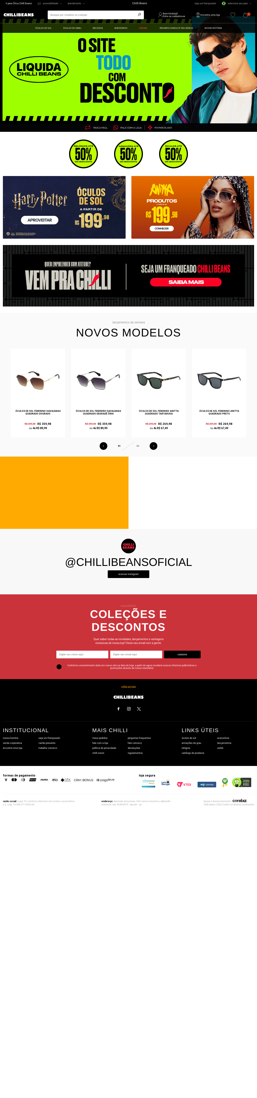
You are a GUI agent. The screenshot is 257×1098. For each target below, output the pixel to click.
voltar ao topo (128, 686)
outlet (220, 748)
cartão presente (46, 743)
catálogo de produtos (193, 753)
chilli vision (98, 753)
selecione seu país (235, 3)
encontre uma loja (12, 748)
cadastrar (182, 654)
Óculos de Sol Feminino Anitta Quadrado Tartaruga (159, 412)
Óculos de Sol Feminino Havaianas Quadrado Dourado (38, 412)
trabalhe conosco (47, 748)
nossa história (10, 738)
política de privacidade (104, 748)
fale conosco (135, 743)
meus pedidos (100, 738)
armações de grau (191, 743)
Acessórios (120, 28)
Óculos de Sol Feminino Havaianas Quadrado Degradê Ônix (98, 412)
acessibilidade (50, 3)
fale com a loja (100, 743)
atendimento (74, 3)
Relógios (98, 28)
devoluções (134, 748)
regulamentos (135, 753)
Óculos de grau (72, 28)
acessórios (223, 738)
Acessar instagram (128, 574)
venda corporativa (12, 743)
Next (153, 446)
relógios (186, 748)
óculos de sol (189, 738)
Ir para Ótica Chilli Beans (19, 3)
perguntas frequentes (139, 738)
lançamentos (224, 743)
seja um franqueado (205, 3)
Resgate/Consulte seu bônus (176, 28)
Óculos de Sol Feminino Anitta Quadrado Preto (219, 412)
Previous (103, 446)
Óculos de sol (43, 28)
